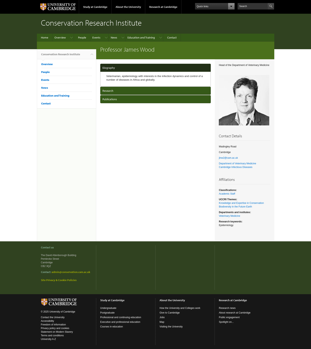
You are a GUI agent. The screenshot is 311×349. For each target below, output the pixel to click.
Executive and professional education (120, 322)
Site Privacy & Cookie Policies (59, 280)
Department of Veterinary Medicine (237, 163)
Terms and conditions (52, 335)
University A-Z (48, 339)
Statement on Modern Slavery (57, 331)
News (114, 37)
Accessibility (47, 321)
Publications (109, 99)
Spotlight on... (226, 322)
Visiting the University (171, 326)
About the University (128, 7)
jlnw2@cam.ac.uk (228, 157)
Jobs (162, 317)
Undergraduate (108, 308)
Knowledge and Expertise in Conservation (241, 203)
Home (44, 37)
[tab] (155, 68)
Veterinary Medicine (229, 216)
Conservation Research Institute (60, 55)
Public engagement (229, 317)
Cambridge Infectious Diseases (235, 167)
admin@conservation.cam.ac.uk (71, 272)
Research (107, 91)
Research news (227, 308)
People (82, 37)
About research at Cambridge (234, 312)
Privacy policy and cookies (55, 328)
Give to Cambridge (170, 312)
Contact (172, 37)
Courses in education (111, 326)
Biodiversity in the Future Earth (235, 206)
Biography (108, 68)
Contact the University (53, 317)
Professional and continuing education (120, 317)
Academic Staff (227, 193)
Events (96, 37)
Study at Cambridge (95, 7)
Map (162, 322)
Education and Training (141, 37)
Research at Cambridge (163, 7)
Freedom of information (53, 324)
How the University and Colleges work (180, 308)
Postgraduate (107, 312)
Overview (60, 37)
